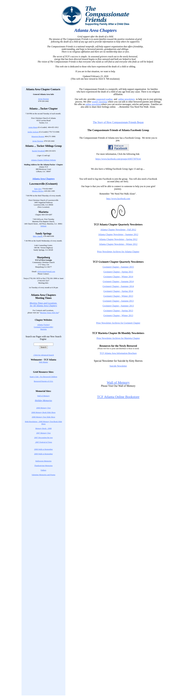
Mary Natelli (38, 236)
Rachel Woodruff (38, 151)
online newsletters (126, 99)
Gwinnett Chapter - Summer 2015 (118, 267)
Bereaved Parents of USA (43, 381)
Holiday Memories (43, 400)
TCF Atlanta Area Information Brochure (118, 353)
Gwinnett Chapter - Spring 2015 (118, 272)
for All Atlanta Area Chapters (43, 305)
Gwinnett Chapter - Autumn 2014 (118, 281)
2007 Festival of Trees (43, 442)
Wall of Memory (43, 396)
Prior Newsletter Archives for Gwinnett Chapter (118, 323)
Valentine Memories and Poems (43, 475)
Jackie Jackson (33, 132)
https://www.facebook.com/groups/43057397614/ (118, 159)
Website (43, 226)
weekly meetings (99, 101)
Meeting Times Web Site (49, 313)
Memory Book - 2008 (43, 428)
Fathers (43, 470)
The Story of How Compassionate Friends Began (118, 122)
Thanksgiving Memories (43, 465)
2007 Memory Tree (43, 433)
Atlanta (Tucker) (43, 325)
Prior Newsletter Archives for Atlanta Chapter (118, 251)
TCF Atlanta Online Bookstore (118, 397)
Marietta (43, 329)
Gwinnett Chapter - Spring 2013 (118, 310)
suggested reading (104, 99)
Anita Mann (32, 127)
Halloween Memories (43, 461)
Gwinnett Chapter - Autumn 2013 (118, 301)
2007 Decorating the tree (43, 437)
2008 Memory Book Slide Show (43, 412)
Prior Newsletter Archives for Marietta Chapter (118, 338)
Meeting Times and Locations (43, 303)
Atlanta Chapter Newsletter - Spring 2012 (118, 239)
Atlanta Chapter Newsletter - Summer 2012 (118, 234)
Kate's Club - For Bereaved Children (43, 377)
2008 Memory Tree (43, 408)
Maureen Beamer (38, 136)
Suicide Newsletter (118, 366)
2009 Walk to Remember (43, 454)
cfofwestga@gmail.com (46, 271)
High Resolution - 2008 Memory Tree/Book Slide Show (43, 422)
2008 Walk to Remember (43, 449)
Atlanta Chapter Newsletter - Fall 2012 (118, 229)
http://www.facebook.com (118, 198)
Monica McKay (38, 191)
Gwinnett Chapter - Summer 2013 (118, 306)
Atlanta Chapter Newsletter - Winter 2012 (118, 244)
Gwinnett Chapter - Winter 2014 (118, 276)
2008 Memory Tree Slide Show (43, 417)
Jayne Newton (43, 99)
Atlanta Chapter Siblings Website (43, 160)
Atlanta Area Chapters (43, 179)
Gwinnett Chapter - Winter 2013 (118, 296)
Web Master (43, 362)
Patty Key (38, 189)
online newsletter (93, 104)
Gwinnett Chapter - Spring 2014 (118, 291)
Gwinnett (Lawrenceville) (43, 327)
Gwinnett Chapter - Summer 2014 (118, 286)
